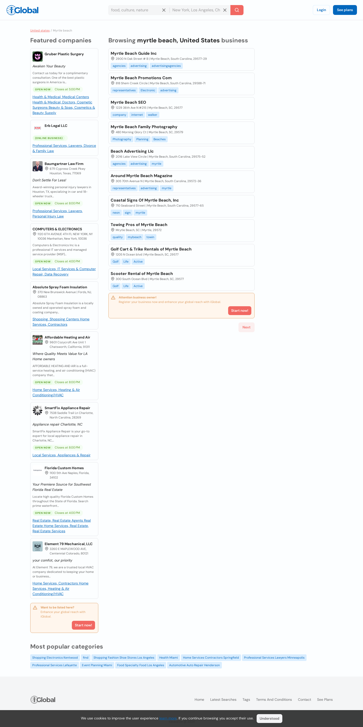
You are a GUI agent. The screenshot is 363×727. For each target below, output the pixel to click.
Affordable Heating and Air (67, 337)
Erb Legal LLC (56, 125)
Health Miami (168, 658)
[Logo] (22, 10)
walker (152, 115)
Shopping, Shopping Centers (56, 319)
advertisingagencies (166, 66)
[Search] (237, 10)
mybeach (134, 237)
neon (116, 213)
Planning (142, 139)
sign (128, 213)
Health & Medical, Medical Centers (61, 97)
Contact (304, 699)
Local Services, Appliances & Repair (61, 455)
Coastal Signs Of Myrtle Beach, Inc (145, 200)
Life (126, 262)
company (119, 115)
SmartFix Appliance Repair (67, 408)
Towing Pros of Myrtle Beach (139, 224)
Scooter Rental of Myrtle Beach (142, 273)
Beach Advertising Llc (132, 151)
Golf (115, 262)
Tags (246, 699)
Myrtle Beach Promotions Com (141, 77)
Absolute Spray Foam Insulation (60, 287)
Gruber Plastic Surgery (64, 54)
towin (150, 237)
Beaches (160, 139)
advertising (139, 66)
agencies (119, 66)
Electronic (148, 90)
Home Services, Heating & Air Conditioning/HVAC (60, 588)
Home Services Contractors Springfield (211, 658)
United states (40, 31)
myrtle (156, 164)
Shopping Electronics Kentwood (55, 658)
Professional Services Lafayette (54, 665)
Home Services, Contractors (56, 583)
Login (321, 10)
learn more (168, 718)
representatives (124, 90)
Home (199, 699)
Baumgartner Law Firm (64, 163)
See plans (345, 10)
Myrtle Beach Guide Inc (134, 53)
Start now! (83, 625)
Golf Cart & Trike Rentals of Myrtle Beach (151, 249)
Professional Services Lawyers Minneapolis (274, 658)
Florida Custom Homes (64, 468)
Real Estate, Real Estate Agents (58, 520)
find (85, 658)
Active (138, 262)
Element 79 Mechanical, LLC (69, 544)
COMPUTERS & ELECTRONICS (57, 229)
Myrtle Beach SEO (128, 102)
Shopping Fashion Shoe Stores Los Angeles (124, 658)
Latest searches (223, 699)
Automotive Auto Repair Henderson (194, 665)
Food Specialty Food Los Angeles (140, 665)
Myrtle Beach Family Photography (144, 126)
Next (247, 327)
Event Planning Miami (97, 665)
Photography (122, 139)
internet (137, 115)
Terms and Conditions (274, 699)
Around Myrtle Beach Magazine (141, 175)
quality (118, 237)
